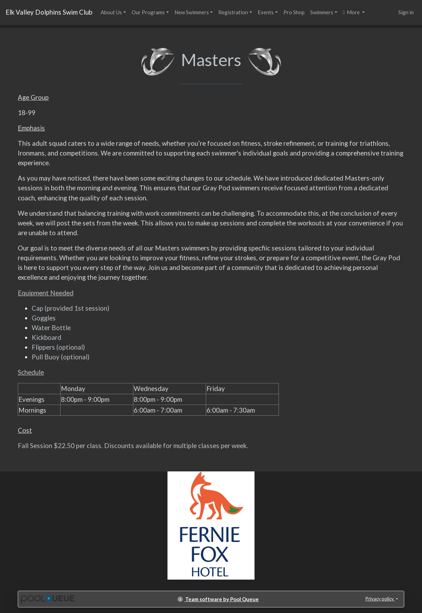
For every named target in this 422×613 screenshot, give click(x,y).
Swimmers (321, 12)
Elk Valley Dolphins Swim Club (49, 12)
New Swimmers (191, 12)
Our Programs (148, 12)
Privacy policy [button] (380, 599)
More (352, 12)
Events (266, 12)
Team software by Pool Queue (218, 599)
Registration (233, 12)
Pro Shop (294, 12)
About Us (111, 12)
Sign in (406, 12)
